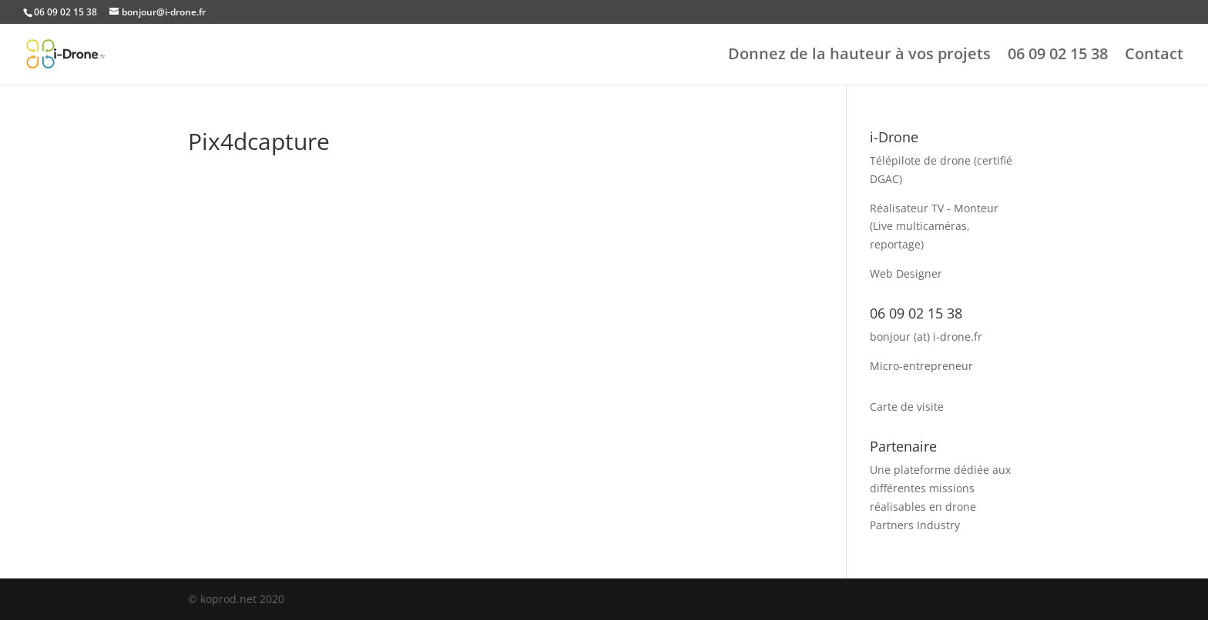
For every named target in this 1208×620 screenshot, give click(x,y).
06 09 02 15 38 (1058, 56)
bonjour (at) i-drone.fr (926, 336)
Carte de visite (907, 406)
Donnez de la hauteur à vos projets (859, 56)
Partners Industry (915, 525)
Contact (1154, 56)
